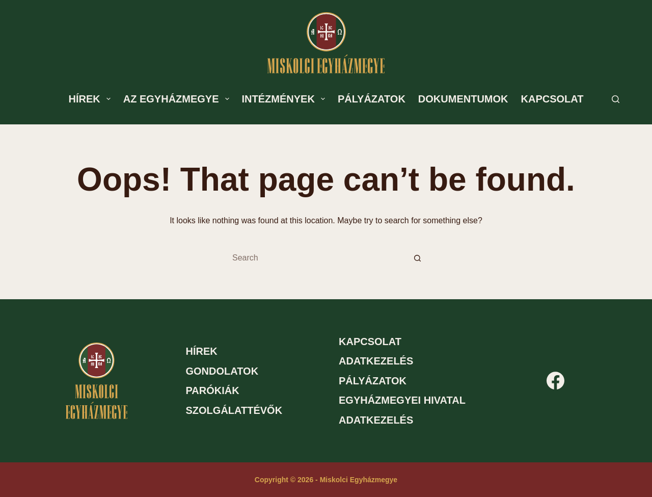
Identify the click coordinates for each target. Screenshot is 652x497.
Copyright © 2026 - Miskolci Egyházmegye (326, 480)
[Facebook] (555, 380)
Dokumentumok (463, 98)
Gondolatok (222, 371)
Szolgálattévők (234, 410)
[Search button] (418, 258)
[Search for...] (316, 258)
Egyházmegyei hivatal (402, 400)
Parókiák (212, 390)
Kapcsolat (552, 98)
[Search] (615, 99)
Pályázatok (371, 98)
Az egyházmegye (178, 99)
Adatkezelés (376, 361)
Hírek (92, 99)
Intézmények (285, 99)
